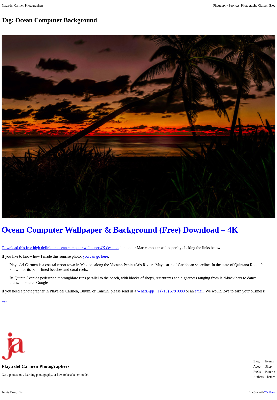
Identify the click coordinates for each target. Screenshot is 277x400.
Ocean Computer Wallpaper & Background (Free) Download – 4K (120, 229)
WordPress (269, 391)
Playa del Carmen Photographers (22, 5)
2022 (4, 302)
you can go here (95, 256)
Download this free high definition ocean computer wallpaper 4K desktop (60, 248)
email (199, 291)
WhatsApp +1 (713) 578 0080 (161, 291)
